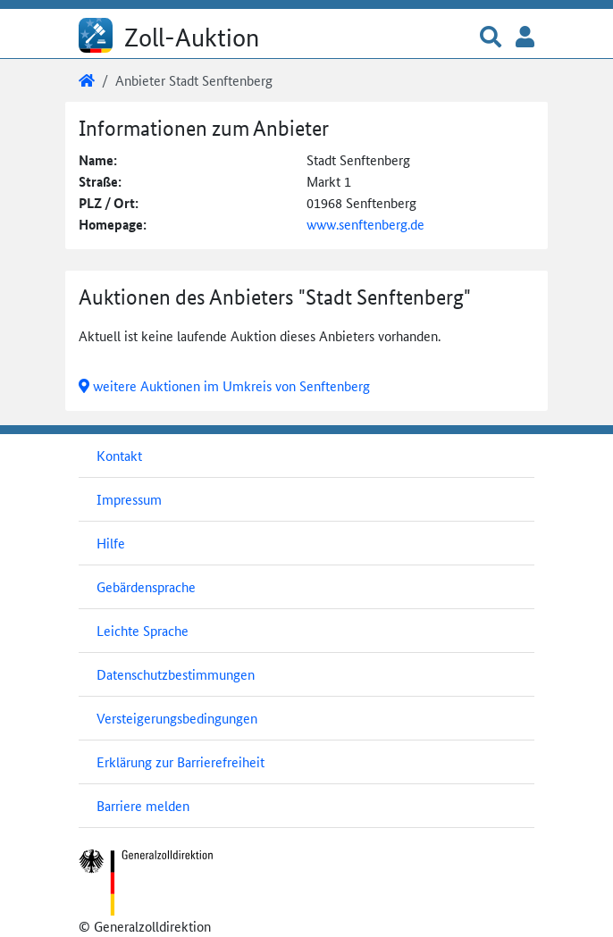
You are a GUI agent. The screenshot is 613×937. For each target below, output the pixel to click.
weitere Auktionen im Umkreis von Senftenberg (224, 385)
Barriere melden (143, 805)
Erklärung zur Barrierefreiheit (181, 761)
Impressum (129, 498)
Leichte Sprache (143, 630)
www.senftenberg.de (365, 223)
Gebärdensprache (146, 586)
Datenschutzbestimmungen (176, 674)
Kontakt (119, 455)
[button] (490, 38)
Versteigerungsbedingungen (177, 717)
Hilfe (111, 542)
